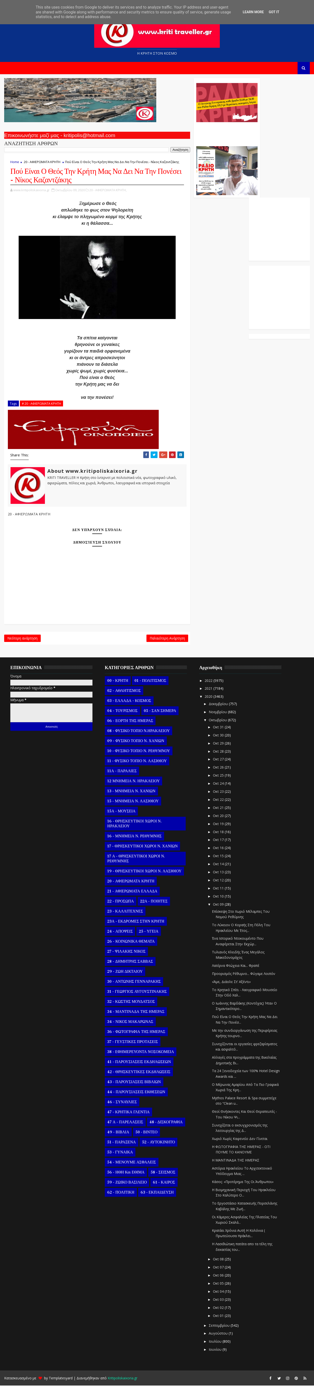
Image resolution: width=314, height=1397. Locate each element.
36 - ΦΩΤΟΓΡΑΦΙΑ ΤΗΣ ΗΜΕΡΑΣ (136, 1043)
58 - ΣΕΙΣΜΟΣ (162, 1183)
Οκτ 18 (218, 843)
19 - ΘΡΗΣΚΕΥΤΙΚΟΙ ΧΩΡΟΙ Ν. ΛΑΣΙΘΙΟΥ (144, 882)
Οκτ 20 (218, 827)
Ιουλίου (215, 1352)
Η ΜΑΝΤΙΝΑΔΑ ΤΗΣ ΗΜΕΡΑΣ (235, 1171)
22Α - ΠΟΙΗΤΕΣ (153, 912)
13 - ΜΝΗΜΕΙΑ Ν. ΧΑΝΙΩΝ (131, 802)
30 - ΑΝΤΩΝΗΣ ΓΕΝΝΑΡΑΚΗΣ (133, 993)
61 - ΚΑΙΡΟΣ (163, 1193)
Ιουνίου (215, 1361)
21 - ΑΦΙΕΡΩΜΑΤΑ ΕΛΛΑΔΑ (132, 902)
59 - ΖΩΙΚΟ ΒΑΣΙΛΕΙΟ (126, 1193)
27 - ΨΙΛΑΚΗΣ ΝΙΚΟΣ (126, 962)
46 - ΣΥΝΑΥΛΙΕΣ (121, 1113)
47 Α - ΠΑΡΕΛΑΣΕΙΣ (125, 1133)
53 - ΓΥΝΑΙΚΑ (119, 1163)
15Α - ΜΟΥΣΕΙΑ (121, 822)
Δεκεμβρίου (218, 715)
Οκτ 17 (218, 851)
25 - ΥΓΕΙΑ (148, 942)
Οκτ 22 (218, 811)
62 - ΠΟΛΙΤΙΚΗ (120, 1203)
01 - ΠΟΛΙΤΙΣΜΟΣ (150, 692)
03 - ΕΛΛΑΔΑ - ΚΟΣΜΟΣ (129, 712)
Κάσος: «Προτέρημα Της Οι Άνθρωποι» (242, 1193)
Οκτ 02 (218, 1319)
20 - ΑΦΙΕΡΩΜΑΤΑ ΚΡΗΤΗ (41, 164)
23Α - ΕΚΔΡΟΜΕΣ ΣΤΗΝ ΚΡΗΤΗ (135, 932)
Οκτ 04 (218, 1303)
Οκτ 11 (218, 899)
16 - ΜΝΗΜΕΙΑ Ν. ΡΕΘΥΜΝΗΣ (134, 847)
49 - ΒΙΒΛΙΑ (118, 1143)
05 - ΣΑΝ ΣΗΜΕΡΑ (159, 722)
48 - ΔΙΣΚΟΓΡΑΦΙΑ (165, 1133)
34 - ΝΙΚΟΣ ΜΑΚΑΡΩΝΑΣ (130, 1033)
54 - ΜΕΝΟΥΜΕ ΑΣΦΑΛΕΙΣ (131, 1173)
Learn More (253, 12)
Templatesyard (60, 1389)
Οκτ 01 (218, 1327)
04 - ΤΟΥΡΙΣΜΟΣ (122, 722)
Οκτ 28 (218, 762)
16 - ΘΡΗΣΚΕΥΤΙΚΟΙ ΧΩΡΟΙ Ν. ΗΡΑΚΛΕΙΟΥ (134, 835)
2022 (208, 692)
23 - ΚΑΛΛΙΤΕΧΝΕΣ (124, 922)
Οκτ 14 (218, 875)
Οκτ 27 (218, 770)
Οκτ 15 (218, 867)
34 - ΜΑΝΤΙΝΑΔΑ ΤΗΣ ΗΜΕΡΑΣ (135, 1023)
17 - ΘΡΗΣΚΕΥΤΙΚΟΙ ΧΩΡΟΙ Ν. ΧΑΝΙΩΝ (142, 857)
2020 (208, 708)
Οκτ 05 (218, 1294)
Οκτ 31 (218, 738)
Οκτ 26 (218, 778)
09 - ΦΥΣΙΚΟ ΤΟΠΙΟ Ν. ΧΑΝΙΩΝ (135, 752)
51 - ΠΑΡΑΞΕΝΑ (121, 1153)
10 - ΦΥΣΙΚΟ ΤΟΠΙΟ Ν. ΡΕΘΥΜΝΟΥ (138, 762)
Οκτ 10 (218, 907)
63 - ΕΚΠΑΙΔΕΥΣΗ (156, 1203)
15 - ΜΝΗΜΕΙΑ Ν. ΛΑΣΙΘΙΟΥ (132, 812)
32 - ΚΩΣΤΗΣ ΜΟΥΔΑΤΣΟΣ (130, 1013)
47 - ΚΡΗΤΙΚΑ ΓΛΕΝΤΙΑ (128, 1123)
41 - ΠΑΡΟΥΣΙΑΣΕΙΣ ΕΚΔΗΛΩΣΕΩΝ (138, 1073)
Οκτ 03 (218, 1311)
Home (14, 164)
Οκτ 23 (218, 803)
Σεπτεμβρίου (219, 1336)
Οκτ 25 (218, 786)
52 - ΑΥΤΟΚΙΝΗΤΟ (157, 1153)
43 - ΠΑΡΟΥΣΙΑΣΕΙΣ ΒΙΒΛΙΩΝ (133, 1093)
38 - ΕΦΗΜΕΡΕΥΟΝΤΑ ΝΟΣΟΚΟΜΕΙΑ (140, 1063)
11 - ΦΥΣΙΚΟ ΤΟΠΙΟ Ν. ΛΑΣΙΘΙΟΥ (136, 772)
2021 (208, 700)
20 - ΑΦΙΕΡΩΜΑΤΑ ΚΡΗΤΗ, (107, 198)
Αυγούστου (218, 1344)
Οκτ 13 (218, 883)
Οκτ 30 (218, 746)
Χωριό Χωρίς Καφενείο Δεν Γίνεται (239, 1150)
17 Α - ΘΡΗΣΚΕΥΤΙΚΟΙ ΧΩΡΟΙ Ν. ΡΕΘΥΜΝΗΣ (135, 870)
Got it (274, 12)
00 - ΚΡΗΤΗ (117, 692)
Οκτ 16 (218, 859)
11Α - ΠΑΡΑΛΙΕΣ (121, 782)
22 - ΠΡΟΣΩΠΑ (120, 912)
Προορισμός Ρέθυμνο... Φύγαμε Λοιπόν (243, 985)
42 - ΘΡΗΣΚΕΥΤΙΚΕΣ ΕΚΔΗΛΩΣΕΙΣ (138, 1083)
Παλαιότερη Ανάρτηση (133, 648)
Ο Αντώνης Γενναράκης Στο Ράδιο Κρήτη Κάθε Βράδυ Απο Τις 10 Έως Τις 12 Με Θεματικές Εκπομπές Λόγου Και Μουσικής (192, 134)
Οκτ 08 (218, 1270)
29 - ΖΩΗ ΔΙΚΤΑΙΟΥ (124, 983)
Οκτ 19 (218, 835)
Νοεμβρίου (217, 723)
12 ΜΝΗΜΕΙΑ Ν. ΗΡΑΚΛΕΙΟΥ (133, 792)
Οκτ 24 (218, 795)
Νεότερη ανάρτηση (22, 648)
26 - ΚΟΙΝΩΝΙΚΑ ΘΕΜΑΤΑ (130, 952)
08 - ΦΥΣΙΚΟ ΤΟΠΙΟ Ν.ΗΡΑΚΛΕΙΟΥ (138, 742)
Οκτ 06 (218, 1286)
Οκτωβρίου (217, 731)
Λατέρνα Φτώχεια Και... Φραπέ (235, 977)
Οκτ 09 (218, 915)
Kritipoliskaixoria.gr (122, 1389)
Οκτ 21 (218, 819)
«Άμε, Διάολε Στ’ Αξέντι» (230, 993)
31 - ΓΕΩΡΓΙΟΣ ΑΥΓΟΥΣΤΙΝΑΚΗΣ (136, 1003)
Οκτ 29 (218, 754)
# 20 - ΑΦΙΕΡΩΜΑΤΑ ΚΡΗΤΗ (41, 412)
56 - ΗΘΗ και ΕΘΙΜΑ (125, 1183)
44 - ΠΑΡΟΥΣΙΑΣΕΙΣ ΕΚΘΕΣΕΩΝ (136, 1103)
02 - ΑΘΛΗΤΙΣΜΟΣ (123, 702)
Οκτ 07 (218, 1278)
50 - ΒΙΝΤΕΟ (146, 1143)
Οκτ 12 (218, 891)
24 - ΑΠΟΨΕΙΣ (119, 942)
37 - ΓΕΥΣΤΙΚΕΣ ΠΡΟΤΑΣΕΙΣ (132, 1053)
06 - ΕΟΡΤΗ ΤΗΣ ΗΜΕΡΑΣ (130, 732)
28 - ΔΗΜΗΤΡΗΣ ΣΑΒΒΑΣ (129, 973)
